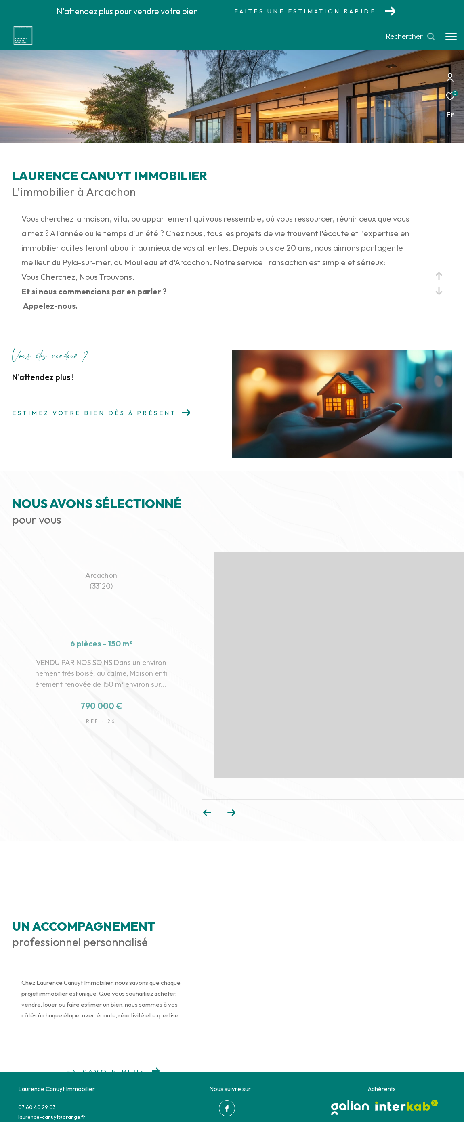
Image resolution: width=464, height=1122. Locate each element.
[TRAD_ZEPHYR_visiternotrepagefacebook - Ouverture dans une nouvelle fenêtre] (227, 1108)
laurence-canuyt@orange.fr (51, 1117)
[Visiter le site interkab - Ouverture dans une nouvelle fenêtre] (406, 1105)
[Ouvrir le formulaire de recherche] (410, 36)
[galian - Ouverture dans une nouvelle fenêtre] (350, 1107)
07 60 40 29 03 (37, 1107)
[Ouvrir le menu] (451, 36)
